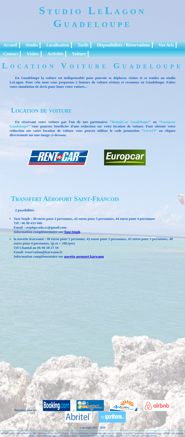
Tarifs (83, 45)
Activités (55, 53)
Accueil (10, 45)
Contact (10, 53)
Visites (33, 53)
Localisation (57, 45)
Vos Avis (166, 45)
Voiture (79, 53)
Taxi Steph (72, 232)
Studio (32, 45)
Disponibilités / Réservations (123, 45)
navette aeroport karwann (84, 256)
